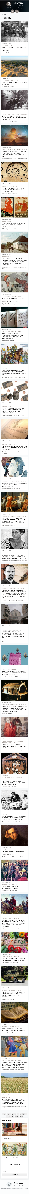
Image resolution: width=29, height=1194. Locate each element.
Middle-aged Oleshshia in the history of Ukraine (14, 83)
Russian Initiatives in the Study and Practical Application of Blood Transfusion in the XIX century (14, 818)
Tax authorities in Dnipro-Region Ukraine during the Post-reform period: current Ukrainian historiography (13, 411)
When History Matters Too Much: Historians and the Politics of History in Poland (13, 190)
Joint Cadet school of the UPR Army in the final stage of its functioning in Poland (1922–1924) (14, 673)
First (4, 1114)
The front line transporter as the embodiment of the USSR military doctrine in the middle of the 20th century (13, 995)
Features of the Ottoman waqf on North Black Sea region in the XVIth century (14, 746)
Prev (9, 1114)
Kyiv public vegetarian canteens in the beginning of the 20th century (13, 959)
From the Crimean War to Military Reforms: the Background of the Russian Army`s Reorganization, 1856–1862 (14, 373)
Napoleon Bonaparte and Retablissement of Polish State (12, 887)
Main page (3, 14)
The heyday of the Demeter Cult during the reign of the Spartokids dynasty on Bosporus (13, 783)
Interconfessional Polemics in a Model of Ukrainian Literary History (14, 1029)
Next (16, 1117)
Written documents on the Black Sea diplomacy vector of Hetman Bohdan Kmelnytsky (14, 448)
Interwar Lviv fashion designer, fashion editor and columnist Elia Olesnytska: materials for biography (14, 556)
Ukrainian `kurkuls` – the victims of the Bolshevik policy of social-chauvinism (13, 225)
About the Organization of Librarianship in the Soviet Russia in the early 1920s (14, 118)
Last (21, 1117)
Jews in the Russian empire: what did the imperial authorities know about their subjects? (14, 49)
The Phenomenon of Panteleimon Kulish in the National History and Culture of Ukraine (13, 853)
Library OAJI (7, 1138)
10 (12, 1117)
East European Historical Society (12, 1158)
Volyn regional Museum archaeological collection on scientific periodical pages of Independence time (12, 336)
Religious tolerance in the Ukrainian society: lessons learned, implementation (14, 485)
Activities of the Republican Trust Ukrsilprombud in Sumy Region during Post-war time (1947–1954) (14, 300)
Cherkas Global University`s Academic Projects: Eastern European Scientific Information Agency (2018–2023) (14, 154)
